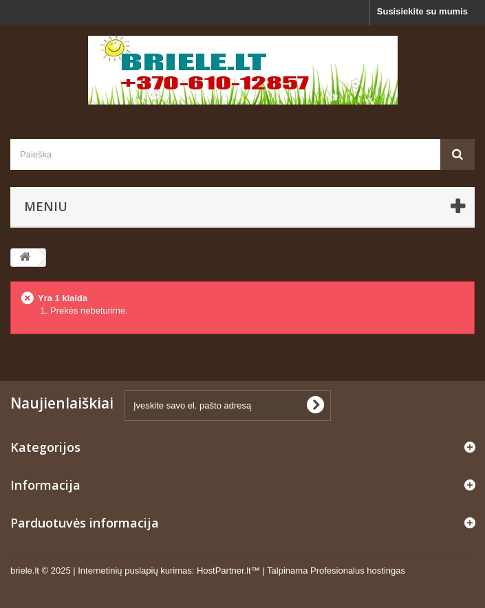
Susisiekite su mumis (422, 11)
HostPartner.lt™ (228, 570)
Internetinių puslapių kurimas (134, 570)
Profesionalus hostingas (357, 570)
